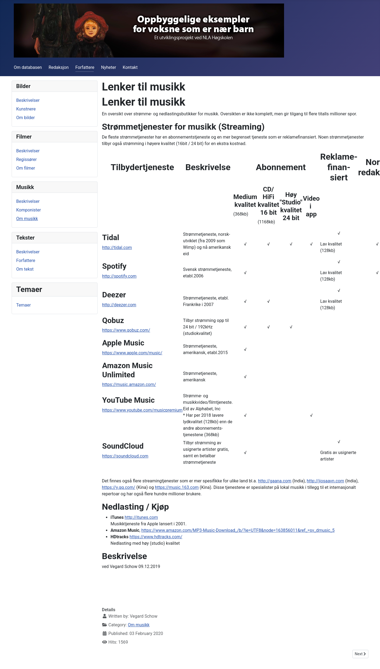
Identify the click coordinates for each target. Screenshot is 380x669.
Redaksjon (59, 67)
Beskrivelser (27, 100)
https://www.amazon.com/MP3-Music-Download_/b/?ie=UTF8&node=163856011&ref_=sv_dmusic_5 (238, 530)
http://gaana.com (274, 480)
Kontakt (130, 67)
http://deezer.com (119, 304)
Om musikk (27, 218)
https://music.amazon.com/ (129, 384)
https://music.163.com (177, 487)
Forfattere (84, 67)
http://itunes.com (141, 517)
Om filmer (25, 168)
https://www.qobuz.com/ (126, 330)
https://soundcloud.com (125, 456)
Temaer (23, 305)
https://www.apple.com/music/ (132, 352)
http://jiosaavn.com (325, 480)
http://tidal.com (117, 247)
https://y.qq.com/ (118, 487)
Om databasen (28, 67)
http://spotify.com (119, 276)
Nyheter (108, 67)
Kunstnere (26, 109)
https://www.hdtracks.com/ (155, 536)
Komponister (28, 210)
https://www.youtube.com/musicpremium (142, 410)
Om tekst (25, 269)
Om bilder (25, 117)
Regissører (26, 159)
